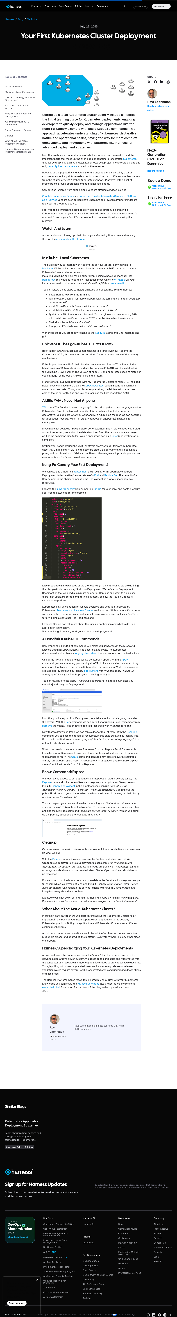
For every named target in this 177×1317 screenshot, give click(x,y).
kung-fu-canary (66, 489)
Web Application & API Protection (54, 1282)
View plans (88, 1243)
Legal (156, 1257)
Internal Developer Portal (56, 1267)
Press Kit (158, 1261)
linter (115, 436)
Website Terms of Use (70, 1314)
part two (47, 725)
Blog (120, 1224)
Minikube (47, 268)
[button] (36, 6)
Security (158, 1252)
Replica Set (111, 475)
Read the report (17, 1303)
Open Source (65, 6)
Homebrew (48, 279)
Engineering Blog (91, 1289)
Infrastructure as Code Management (55, 1241)
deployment (80, 471)
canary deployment (63, 786)
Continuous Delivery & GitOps (58, 1224)
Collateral (123, 1233)
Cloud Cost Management (56, 1292)
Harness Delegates (88, 983)
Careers (158, 1238)
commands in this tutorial (70, 239)
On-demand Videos (128, 1259)
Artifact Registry (52, 1262)
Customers (50, 6)
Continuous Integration (55, 1229)
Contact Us (160, 1243)
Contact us (140, 6)
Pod (96, 475)
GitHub (97, 489)
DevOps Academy (127, 1243)
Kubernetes (129, 158)
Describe (132, 732)
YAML (45, 407)
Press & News (161, 1229)
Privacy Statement (92, 1314)
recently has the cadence (62, 166)
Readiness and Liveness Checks (75, 610)
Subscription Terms (47, 1314)
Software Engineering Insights (59, 1271)
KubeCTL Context (94, 385)
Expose (46, 782)
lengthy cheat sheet (86, 653)
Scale (74, 756)
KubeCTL (100, 332)
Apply (125, 659)
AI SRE (46, 1252)
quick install (117, 283)
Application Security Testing (58, 1276)
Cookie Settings (127, 1314)
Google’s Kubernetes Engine (58, 196)
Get (68, 722)
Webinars (123, 1264)
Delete (56, 859)
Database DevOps (52, 1257)
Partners (158, 1233)
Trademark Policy (163, 1247)
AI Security (49, 1288)
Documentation (91, 1261)
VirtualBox (120, 279)
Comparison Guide (127, 1229)
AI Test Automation (53, 1297)
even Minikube (50, 987)
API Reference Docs (93, 1284)
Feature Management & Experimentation (55, 1234)
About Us (158, 1224)
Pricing (78, 6)
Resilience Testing (52, 1247)
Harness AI (88, 1224)
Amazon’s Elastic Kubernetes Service (101, 196)
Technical (32, 19)
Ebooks (122, 1247)
